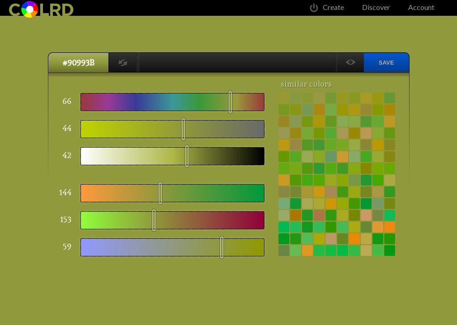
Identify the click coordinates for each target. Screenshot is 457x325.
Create (333, 7)
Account (421, 7)
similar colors (306, 83)
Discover (376, 7)
